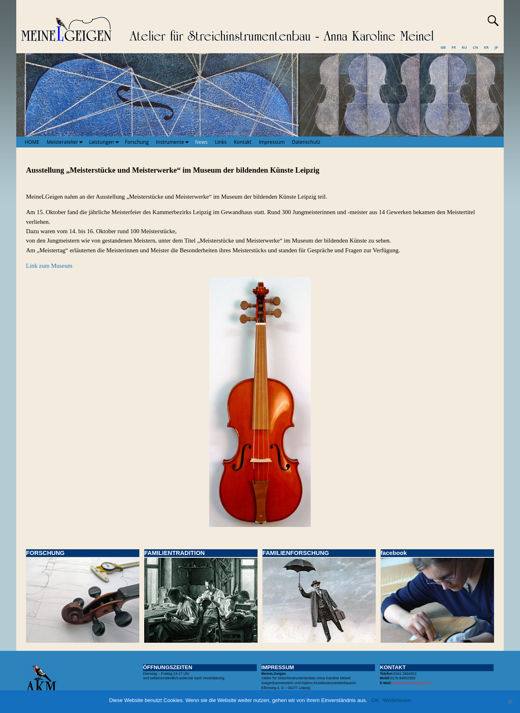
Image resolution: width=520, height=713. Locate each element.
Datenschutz (306, 142)
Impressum (271, 142)
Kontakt (242, 142)
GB (443, 47)
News (201, 142)
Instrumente (173, 142)
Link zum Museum (49, 265)
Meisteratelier (66, 142)
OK (375, 700)
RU (464, 47)
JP (496, 47)
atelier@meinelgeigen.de (411, 683)
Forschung (137, 142)
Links (221, 142)
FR (453, 47)
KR (486, 47)
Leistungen (105, 142)
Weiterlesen (397, 700)
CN (475, 47)
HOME (32, 142)
